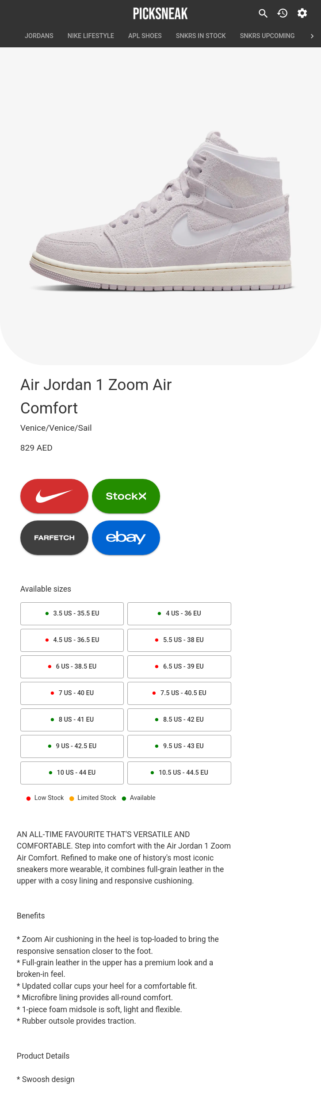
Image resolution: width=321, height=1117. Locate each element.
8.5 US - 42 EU (179, 720)
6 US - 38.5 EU (72, 667)
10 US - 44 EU (72, 773)
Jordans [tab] (39, 36)
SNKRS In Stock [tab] (201, 36)
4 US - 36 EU (179, 614)
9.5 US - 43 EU (179, 746)
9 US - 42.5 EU (72, 746)
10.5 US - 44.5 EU (179, 773)
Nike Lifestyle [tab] (91, 36)
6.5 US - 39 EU (179, 667)
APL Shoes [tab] (145, 36)
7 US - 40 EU (72, 693)
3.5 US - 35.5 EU (72, 614)
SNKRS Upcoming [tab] (267, 36)
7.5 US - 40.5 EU (179, 693)
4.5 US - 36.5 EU (72, 640)
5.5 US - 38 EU (179, 640)
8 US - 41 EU (72, 720)
